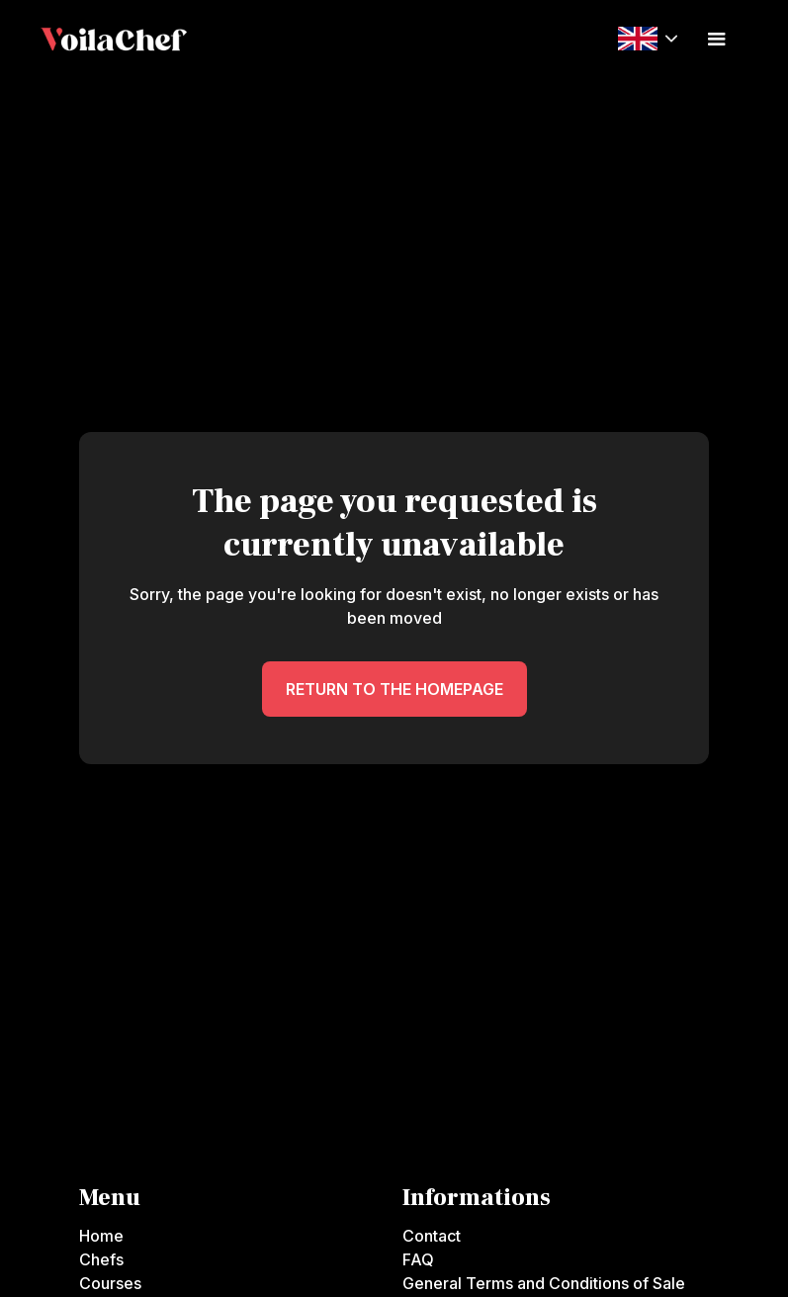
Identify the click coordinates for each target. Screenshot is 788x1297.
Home (101, 1236)
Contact (431, 1236)
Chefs (101, 1259)
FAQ (418, 1259)
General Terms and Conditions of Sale (543, 1283)
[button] (647, 37)
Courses (110, 1283)
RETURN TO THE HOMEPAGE (394, 689)
